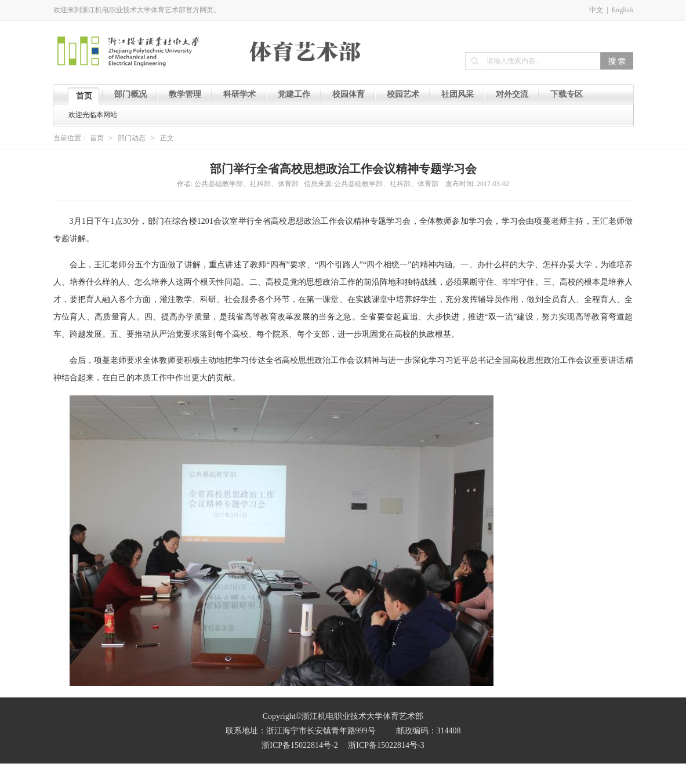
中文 (596, 10)
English (622, 10)
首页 (97, 138)
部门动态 (132, 138)
